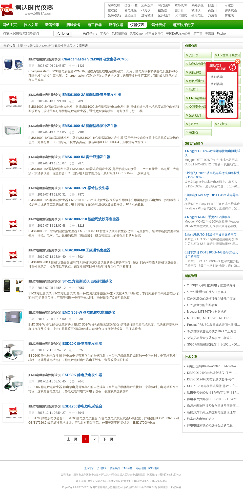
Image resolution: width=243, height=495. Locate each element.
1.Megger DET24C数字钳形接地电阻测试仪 (212, 153)
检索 (63, 33)
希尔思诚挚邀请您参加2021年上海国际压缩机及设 (213, 331)
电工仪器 (95, 25)
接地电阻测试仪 (197, 16)
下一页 (108, 439)
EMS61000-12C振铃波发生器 (85, 188)
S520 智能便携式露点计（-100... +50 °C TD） (213, 344)
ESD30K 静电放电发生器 (82, 375)
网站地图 (141, 468)
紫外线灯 (164, 15)
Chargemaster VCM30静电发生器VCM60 (95, 59)
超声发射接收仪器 (114, 6)
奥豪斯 (209, 33)
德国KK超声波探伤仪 (131, 6)
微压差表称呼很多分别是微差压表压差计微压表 (213, 405)
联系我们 (115, 468)
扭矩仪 (162, 10)
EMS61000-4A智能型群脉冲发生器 (89, 126)
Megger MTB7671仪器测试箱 (207, 311)
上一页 (72, 439)
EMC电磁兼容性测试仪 (57, 46)
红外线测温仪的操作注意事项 (207, 292)
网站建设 (163, 487)
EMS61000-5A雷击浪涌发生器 (86, 157)
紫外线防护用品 (181, 6)
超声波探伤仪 (183, 25)
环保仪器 (116, 25)
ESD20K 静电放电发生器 (82, 343)
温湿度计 (131, 15)
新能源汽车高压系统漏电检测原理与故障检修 (213, 412)
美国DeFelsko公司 (178, 33)
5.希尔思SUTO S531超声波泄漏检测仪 (211, 234)
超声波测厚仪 (154, 33)
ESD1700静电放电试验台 (82, 406)
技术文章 (31, 25)
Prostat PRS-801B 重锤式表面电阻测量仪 (213, 325)
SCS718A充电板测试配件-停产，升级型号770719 (213, 386)
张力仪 (145, 10)
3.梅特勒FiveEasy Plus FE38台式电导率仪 (212, 197)
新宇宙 (197, 33)
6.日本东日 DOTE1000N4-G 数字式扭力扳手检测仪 (211, 255)
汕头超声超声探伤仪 (147, 6)
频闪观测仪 (196, 81)
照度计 (212, 5)
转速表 (229, 15)
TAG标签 (127, 468)
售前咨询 (216, 77)
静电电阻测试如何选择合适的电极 (210, 425)
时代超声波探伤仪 (164, 6)
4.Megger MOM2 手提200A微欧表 (207, 217)
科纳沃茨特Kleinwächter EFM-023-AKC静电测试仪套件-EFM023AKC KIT (213, 366)
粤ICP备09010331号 (145, 487)
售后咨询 (216, 84)
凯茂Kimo (136, 33)
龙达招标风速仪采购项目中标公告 (210, 338)
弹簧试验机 (231, 11)
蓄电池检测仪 (131, 11)
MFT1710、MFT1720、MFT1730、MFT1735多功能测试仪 (213, 318)
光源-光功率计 (114, 16)
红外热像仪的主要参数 (202, 305)
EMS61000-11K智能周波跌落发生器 (90, 219)
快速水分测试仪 (199, 64)
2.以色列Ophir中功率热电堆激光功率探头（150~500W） (212, 175)
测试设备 (73, 25)
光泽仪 (193, 55)
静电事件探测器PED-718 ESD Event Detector (213, 399)
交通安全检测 (198, 107)
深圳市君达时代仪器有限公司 (27, 10)
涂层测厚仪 (119, 33)
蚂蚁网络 (176, 487)
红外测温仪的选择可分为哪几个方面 (211, 298)
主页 (20, 46)
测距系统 (195, 72)
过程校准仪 (147, 16)
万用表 (212, 15)
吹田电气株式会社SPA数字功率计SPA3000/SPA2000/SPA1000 (213, 392)
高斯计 (212, 10)
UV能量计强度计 (229, 55)
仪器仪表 (137, 25)
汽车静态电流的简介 (200, 419)
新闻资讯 (52, 25)
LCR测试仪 (181, 16)
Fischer (222, 33)
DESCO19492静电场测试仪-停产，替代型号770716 (213, 373)
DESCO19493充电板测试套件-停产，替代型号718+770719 (213, 379)
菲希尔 (104, 33)
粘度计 (193, 89)
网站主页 (10, 25)
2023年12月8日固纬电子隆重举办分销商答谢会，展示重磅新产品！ (213, 285)
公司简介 (102, 468)
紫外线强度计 (197, 6)
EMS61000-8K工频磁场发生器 (86, 250)
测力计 (179, 10)
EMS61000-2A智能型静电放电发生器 (91, 95)
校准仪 (112, 10)
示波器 (229, 5)
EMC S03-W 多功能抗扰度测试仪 (88, 312)
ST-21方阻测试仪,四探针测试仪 (87, 281)
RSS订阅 (153, 468)
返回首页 (89, 468)
